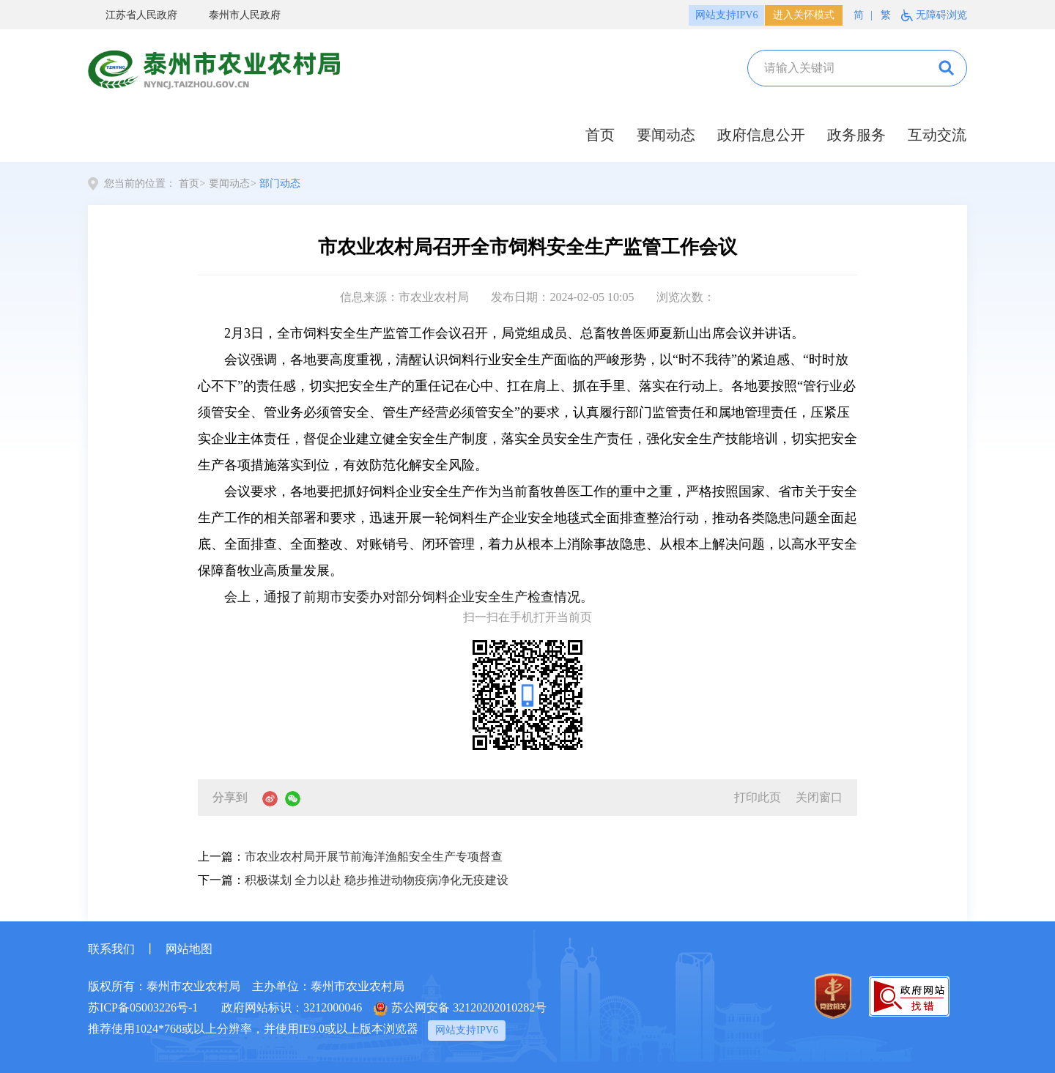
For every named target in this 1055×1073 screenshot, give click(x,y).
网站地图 (189, 949)
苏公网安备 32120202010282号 (460, 1008)
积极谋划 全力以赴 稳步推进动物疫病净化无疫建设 (376, 880)
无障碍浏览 (941, 15)
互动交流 (937, 135)
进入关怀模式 (803, 15)
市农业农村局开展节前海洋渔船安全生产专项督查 (374, 856)
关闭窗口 (819, 797)
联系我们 (111, 949)
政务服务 (856, 135)
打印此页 (757, 797)
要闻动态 (666, 135)
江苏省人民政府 (132, 16)
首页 (600, 135)
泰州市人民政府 (236, 16)
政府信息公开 (761, 135)
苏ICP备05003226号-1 (143, 1007)
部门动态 (279, 183)
